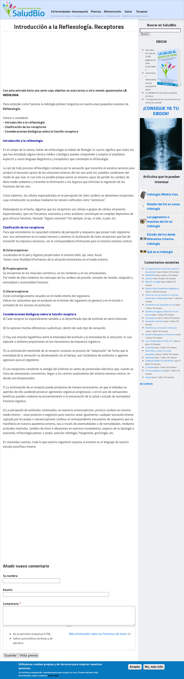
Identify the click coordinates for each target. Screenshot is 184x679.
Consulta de (151, 318)
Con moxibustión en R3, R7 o (159, 341)
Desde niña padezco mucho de (160, 334)
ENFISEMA (150, 275)
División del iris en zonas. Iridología (163, 206)
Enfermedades (61, 13)
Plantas (96, 13)
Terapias (141, 13)
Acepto (135, 666)
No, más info (154, 666)
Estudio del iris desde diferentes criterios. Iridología (161, 239)
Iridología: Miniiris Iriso (162, 194)
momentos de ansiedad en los (160, 304)
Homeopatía (80, 13)
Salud (128, 13)
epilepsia (149, 357)
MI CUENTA (146, 384)
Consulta (149, 347)
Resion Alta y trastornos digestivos (162, 288)
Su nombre (10, 576)
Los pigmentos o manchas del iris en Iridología (159, 222)
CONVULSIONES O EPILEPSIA (159, 360)
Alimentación (112, 13)
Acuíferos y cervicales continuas (161, 327)
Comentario (12, 604)
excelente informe (154, 321)
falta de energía (152, 281)
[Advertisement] (33, 56)
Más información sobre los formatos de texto (98, 633)
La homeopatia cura (154, 370)
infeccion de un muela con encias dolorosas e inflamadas (161, 296)
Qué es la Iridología (160, 251)
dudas (148, 377)
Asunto (7, 590)
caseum (149, 278)
